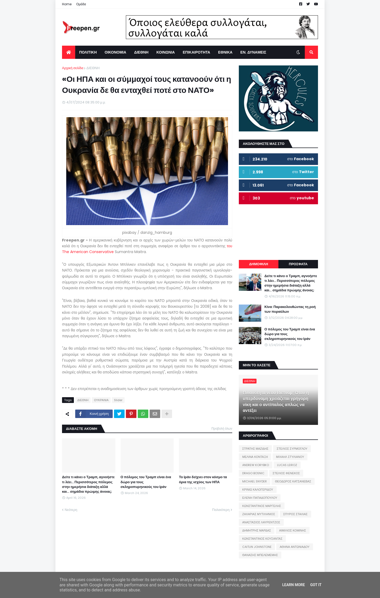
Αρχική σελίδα (72, 67)
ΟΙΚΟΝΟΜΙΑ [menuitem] (115, 52)
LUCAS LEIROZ (287, 465)
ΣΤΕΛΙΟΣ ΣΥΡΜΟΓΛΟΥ (292, 449)
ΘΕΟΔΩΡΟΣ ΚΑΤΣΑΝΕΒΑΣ (293, 481)
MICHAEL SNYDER (254, 481)
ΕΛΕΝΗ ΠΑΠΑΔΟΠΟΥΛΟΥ (259, 498)
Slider (118, 400)
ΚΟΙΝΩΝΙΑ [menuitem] (165, 52)
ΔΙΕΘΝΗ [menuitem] (141, 52)
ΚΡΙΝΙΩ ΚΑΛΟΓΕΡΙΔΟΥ (257, 489)
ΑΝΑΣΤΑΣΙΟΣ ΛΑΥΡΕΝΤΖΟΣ (261, 522)
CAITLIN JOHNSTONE (257, 547)
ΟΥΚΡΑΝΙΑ (101, 400)
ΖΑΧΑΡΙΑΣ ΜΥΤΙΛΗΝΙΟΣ (258, 514)
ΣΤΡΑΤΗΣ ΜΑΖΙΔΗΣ (255, 449)
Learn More (293, 585)
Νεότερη (71, 509)
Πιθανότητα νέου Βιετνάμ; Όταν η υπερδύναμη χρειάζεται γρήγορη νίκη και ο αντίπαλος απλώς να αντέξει (276, 402)
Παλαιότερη (221, 509)
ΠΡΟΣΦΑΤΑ (298, 264)
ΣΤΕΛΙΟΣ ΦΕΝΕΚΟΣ (286, 473)
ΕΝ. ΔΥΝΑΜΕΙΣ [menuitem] (253, 52)
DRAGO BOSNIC (253, 473)
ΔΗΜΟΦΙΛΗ (258, 264)
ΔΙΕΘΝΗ (92, 67)
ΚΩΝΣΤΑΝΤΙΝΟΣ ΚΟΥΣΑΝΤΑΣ (262, 539)
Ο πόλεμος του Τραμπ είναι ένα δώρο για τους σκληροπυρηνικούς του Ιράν (146, 482)
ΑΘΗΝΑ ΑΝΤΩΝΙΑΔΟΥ (295, 547)
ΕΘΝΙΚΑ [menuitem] (225, 52)
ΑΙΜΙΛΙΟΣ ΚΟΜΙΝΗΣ (292, 530)
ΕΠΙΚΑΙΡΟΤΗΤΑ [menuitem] (196, 52)
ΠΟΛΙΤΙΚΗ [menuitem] (88, 52)
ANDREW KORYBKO (255, 465)
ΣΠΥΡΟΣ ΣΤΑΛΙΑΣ (295, 514)
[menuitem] (68, 52)
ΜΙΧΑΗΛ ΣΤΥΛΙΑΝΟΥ (290, 457)
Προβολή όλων (221, 428)
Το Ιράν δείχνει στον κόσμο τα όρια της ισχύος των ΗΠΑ (203, 479)
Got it (315, 585)
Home (67, 4)
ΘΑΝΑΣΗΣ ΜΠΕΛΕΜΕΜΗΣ (260, 555)
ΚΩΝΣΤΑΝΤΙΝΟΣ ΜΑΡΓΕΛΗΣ (261, 506)
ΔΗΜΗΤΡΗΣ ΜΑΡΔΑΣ (256, 530)
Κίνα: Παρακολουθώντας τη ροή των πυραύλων (290, 309)
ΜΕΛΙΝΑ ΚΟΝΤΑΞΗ (255, 457)
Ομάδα (81, 4)
